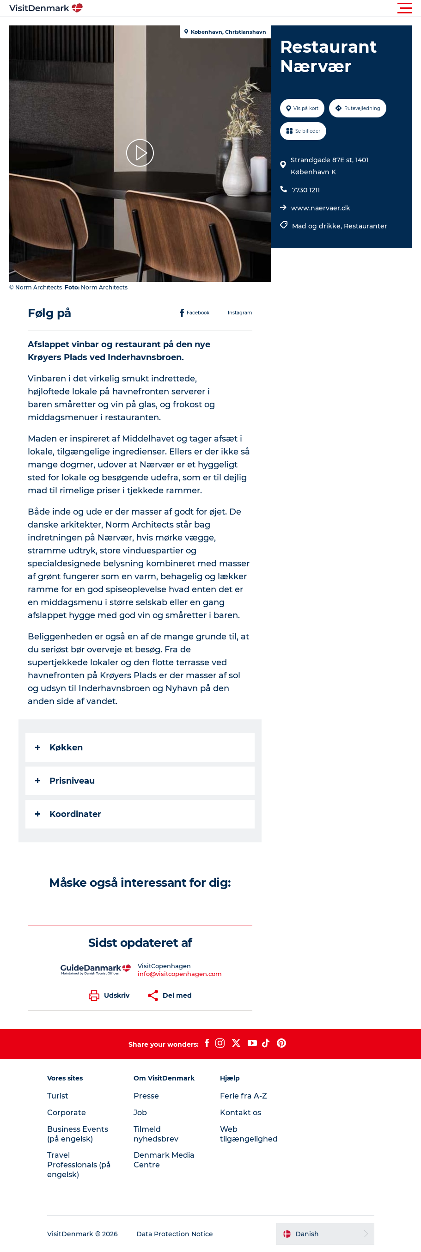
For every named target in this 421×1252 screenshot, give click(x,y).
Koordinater (68, 814)
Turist (57, 1096)
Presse (146, 1096)
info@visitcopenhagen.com (180, 973)
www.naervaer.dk (320, 208)
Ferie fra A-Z (243, 1096)
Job (140, 1112)
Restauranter (365, 226)
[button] (252, 8)
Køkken (59, 748)
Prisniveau (65, 781)
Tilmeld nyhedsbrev (156, 1134)
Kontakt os (240, 1112)
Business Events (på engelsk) (77, 1134)
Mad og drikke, (318, 226)
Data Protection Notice (174, 1234)
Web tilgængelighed (249, 1134)
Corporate (66, 1112)
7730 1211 (306, 190)
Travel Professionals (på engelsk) (79, 1165)
